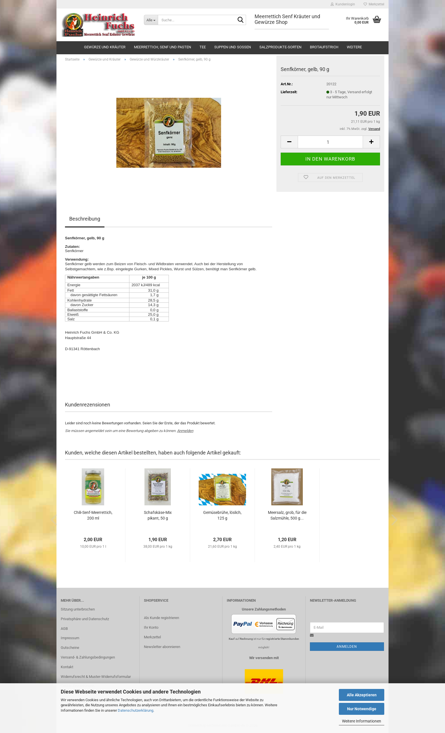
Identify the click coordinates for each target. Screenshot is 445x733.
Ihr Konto (151, 627)
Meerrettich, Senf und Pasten (162, 47)
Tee (203, 47)
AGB (64, 628)
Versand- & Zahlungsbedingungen (88, 657)
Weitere (354, 47)
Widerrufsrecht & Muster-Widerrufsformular (96, 676)
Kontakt (67, 667)
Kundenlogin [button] (343, 4)
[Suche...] (151, 20)
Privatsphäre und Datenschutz (85, 619)
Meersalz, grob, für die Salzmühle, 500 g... (287, 515)
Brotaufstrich (324, 47)
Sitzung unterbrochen (78, 609)
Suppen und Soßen (232, 47)
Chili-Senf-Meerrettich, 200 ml (93, 515)
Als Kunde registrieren (161, 618)
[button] (289, 142)
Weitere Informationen (361, 721)
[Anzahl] (330, 142)
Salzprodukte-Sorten (280, 47)
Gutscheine (70, 647)
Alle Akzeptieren (362, 695)
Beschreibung (84, 219)
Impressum (70, 638)
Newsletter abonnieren (162, 647)
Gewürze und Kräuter (104, 47)
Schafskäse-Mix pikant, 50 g (158, 515)
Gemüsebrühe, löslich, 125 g (222, 515)
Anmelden (185, 431)
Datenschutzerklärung (135, 710)
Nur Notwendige (361, 709)
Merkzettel (374, 4)
